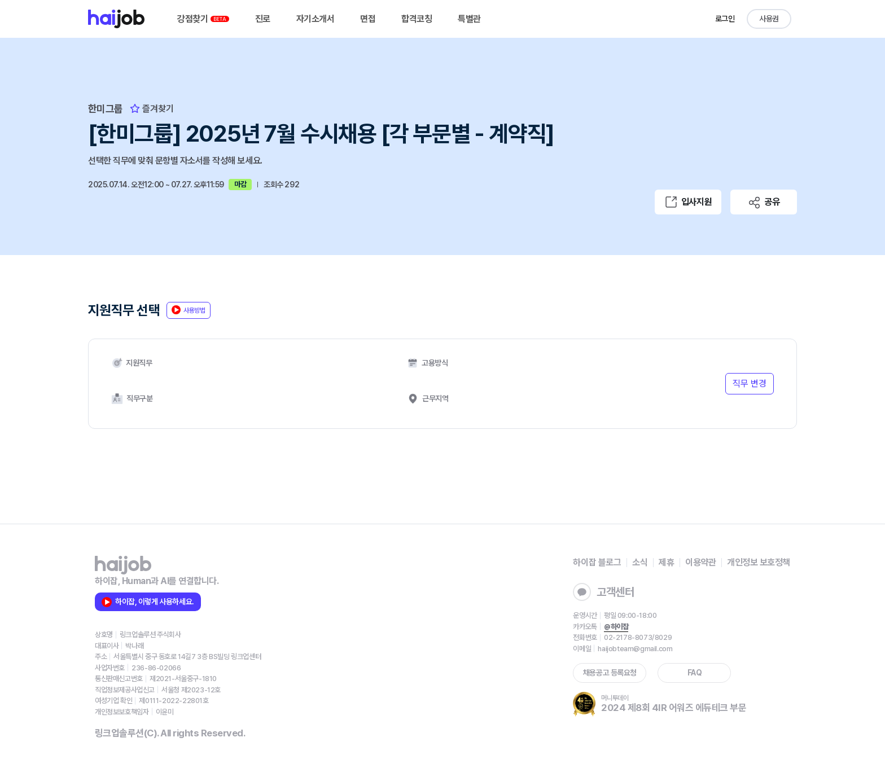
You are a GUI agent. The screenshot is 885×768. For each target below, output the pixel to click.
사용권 (769, 18)
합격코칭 (416, 19)
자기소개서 (315, 19)
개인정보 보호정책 (758, 562)
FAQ (694, 672)
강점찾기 (203, 19)
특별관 (469, 19)
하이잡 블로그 (597, 562)
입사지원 (688, 202)
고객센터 (603, 592)
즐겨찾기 (152, 108)
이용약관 (700, 562)
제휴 (666, 562)
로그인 (725, 18)
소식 (639, 562)
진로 (262, 19)
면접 (367, 19)
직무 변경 (749, 383)
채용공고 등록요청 (610, 672)
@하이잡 (616, 626)
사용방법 (188, 309)
